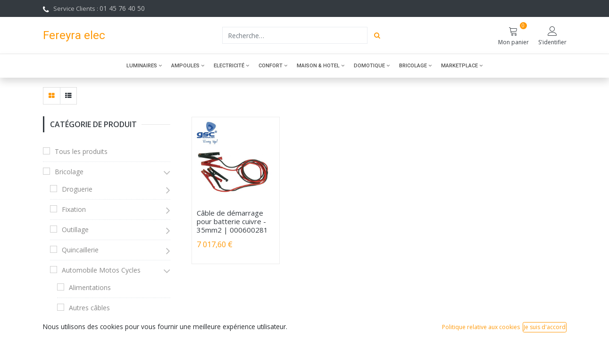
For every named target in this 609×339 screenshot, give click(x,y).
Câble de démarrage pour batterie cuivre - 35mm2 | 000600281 (232, 221)
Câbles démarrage (97, 327)
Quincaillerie (80, 249)
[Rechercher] (377, 35)
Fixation (74, 209)
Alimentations (90, 287)
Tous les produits (81, 151)
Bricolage (69, 171)
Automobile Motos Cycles (101, 270)
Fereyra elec (74, 35)
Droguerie (77, 189)
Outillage (75, 229)
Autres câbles (89, 307)
